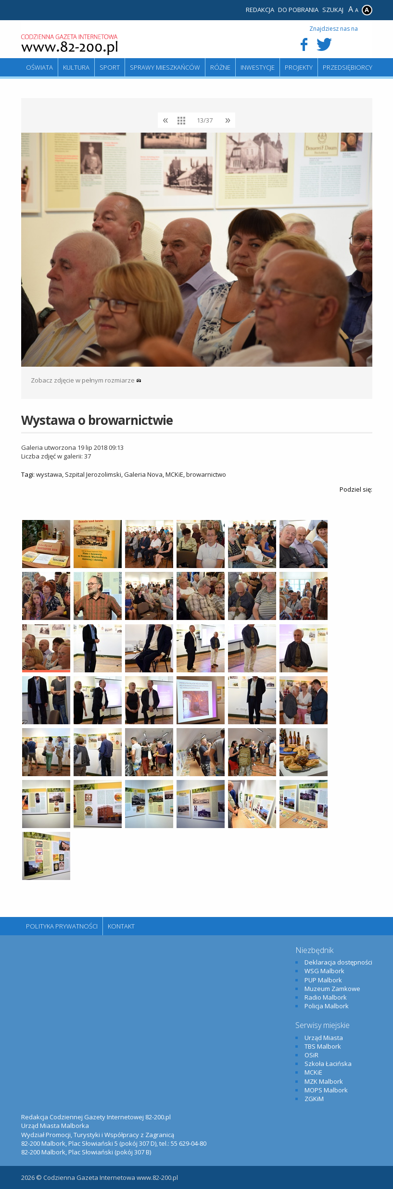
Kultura (76, 67)
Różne (220, 67)
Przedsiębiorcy (347, 67)
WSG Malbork (324, 970)
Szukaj (332, 9)
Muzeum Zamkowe (332, 988)
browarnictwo (206, 474)
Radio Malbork (325, 997)
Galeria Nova (143, 474)
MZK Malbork (323, 1081)
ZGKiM (314, 1098)
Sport (110, 67)
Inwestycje (258, 67)
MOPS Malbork (326, 1090)
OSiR (311, 1055)
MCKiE (174, 474)
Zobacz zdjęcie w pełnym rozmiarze (86, 380)
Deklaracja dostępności (338, 962)
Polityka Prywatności (62, 926)
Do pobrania (298, 9)
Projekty (299, 67)
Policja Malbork (326, 1006)
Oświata (39, 67)
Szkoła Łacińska (328, 1063)
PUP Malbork (323, 980)
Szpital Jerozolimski (93, 474)
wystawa (49, 474)
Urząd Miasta (323, 1037)
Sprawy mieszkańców (165, 67)
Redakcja (260, 9)
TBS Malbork (322, 1046)
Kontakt (121, 926)
